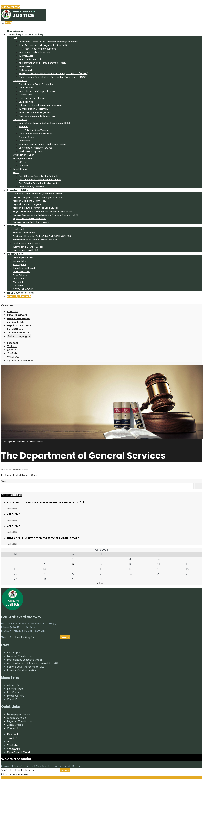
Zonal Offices (20, 169)
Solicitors (23, 126)
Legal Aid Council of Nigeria (27, 204)
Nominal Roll (15, 688)
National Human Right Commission (31, 222)
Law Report (18, 229)
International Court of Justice (28, 246)
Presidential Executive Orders (42, 236)
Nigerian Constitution (24, 232)
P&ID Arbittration (21, 271)
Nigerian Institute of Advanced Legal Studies (35, 207)
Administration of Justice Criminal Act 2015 (35, 239)
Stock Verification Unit (30, 59)
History (16, 172)
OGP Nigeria (19, 278)
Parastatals (17, 190)
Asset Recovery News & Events (40, 48)
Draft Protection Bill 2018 (25, 250)
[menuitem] (104, 110)
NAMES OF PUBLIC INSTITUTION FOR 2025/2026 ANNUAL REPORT (43, 538)
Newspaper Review (19, 714)
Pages (9, 441)
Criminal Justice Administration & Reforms (41, 105)
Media (15, 253)
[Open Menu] (3, 23)
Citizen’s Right (26, 94)
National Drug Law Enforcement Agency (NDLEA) (38, 197)
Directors (23, 165)
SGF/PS (22, 161)
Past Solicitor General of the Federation (39, 183)
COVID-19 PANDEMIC (23, 289)
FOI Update (18, 282)
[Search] (198, 486)
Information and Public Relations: (36, 52)
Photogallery (19, 264)
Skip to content (10, 7)
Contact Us (14, 728)
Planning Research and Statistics (35, 133)
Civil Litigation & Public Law (32, 98)
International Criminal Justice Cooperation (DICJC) (45, 123)
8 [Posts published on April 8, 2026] (73, 564)
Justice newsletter (18, 332)
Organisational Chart (24, 154)
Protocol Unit (25, 70)
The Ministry (25, 34)
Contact (19, 296)
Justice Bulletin (20, 260)
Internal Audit (26, 55)
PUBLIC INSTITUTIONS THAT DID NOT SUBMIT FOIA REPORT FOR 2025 (45, 502)
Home (16, 31)
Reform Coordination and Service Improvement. (44, 144)
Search (5, 481)
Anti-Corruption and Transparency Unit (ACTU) (43, 62)
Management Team (23, 158)
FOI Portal (18, 285)
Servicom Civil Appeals (30, 151)
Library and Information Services (35, 147)
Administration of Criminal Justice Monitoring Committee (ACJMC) (53, 73)
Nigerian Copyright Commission (29, 200)
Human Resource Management (35, 112)
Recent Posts (11, 495)
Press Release (20, 275)
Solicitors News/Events (36, 130)
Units (15, 38)
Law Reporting (26, 101)
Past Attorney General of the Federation (39, 176)
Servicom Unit (26, 66)
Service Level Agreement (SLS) (29, 243)
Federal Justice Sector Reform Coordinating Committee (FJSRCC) (53, 77)
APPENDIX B (13, 526)
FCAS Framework (17, 314)
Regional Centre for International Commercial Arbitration (42, 211)
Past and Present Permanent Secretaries (40, 179)
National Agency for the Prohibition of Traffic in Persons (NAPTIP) (46, 215)
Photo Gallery (15, 696)
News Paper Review (23, 257)
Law (14, 225)
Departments (20, 80)
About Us (12, 311)
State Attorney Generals (31, 186)
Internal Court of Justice (21, 670)
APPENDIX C (14, 514)
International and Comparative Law (37, 91)
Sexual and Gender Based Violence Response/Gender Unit (48, 41)
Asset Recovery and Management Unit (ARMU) (43, 45)
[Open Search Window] (20, 360)
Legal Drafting (26, 87)
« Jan (100, 583)
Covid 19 (12, 699)
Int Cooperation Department (34, 108)
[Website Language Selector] (19, 336)
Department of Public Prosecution (36, 84)
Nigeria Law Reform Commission (29, 218)
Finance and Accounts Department (37, 115)
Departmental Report (24, 268)
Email (20, 292)
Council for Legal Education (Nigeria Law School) (38, 193)
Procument (25, 140)
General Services (27, 137)
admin (25, 469)
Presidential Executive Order (24, 659)
